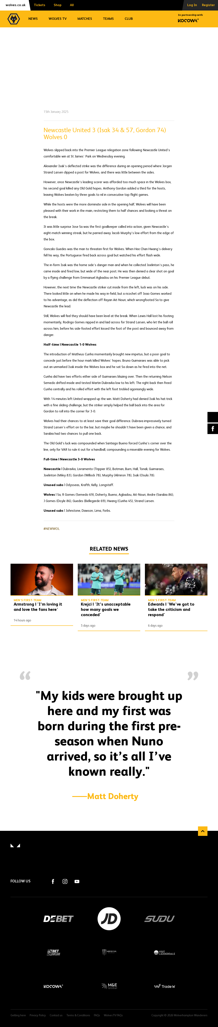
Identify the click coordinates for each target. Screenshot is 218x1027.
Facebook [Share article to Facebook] (212, 429)
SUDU (160, 918)
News (33, 19)
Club (129, 19)
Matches (85, 19)
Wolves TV (58, 19)
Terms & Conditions (78, 1015)
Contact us (56, 1015)
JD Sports (109, 918)
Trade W (164, 986)
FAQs (97, 1015)
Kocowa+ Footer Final (53, 986)
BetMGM (53, 952)
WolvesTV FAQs (113, 1015)
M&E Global (109, 986)
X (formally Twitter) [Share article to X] (212, 417)
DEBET (58, 918)
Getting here (18, 1015)
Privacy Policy (38, 1015)
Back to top (202, 831)
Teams (108, 19)
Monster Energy (109, 952)
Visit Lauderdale (164, 952)
